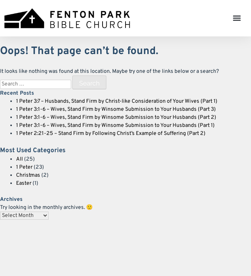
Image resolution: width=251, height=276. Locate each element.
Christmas (28, 175)
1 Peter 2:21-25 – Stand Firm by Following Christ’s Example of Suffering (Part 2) (110, 133)
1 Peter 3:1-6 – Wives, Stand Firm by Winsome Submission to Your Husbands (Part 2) (116, 117)
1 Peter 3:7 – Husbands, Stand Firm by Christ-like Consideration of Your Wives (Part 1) (116, 101)
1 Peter (24, 167)
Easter (23, 183)
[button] (237, 18)
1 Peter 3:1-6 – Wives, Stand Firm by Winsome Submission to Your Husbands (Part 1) (115, 125)
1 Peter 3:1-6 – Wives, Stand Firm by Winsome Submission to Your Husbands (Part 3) (116, 109)
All (19, 159)
